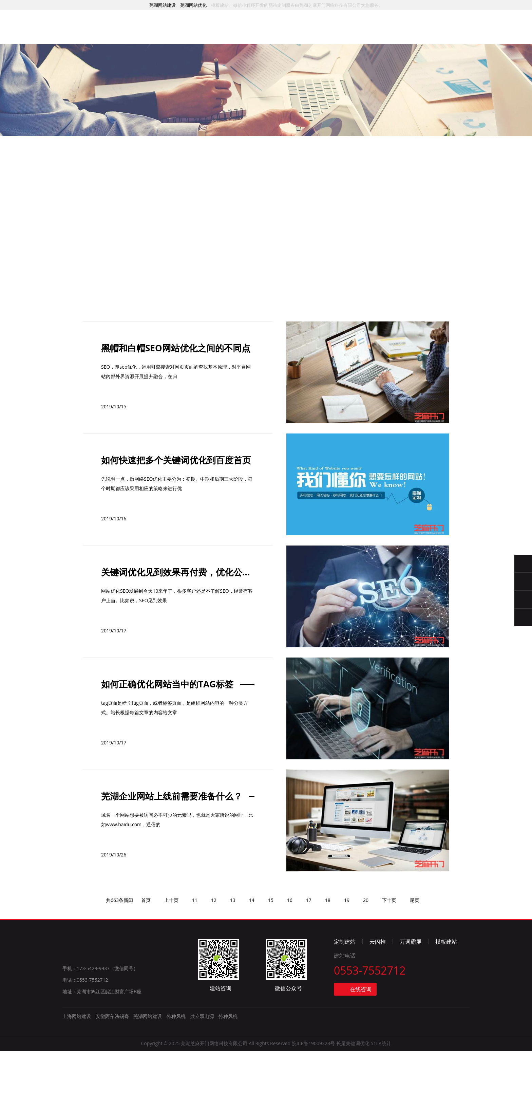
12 (213, 958)
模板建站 (446, 999)
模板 (290, 34)
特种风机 (176, 1074)
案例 (223, 32)
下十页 (389, 958)
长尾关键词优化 (352, 1101)
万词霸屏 (410, 999)
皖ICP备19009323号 (313, 1101)
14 (251, 958)
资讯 (323, 36)
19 (346, 958)
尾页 (414, 958)
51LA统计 (380, 1101)
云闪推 (377, 999)
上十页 (171, 958)
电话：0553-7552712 (85, 1037)
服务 (189, 31)
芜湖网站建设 (162, 5)
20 (365, 958)
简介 (357, 36)
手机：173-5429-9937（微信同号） (100, 1026)
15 (270, 958)
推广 (256, 33)
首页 (156, 31)
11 (194, 958)
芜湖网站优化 (193, 5)
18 (327, 958)
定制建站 (345, 999)
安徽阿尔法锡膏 (112, 1074)
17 (308, 958)
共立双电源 (202, 1074)
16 (289, 958)
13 (232, 958)
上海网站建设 (76, 1074)
